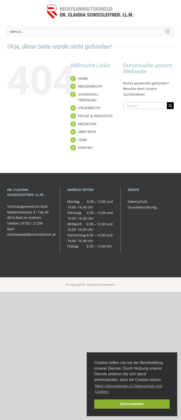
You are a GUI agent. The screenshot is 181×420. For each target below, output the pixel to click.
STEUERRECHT (89, 108)
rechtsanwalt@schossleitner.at (31, 234)
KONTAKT (85, 147)
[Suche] (170, 105)
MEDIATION (87, 124)
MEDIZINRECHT (90, 86)
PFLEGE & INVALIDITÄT (95, 116)
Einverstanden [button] (132, 404)
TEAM (82, 139)
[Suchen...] (145, 105)
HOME (83, 78)
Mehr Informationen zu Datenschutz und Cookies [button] (128, 389)
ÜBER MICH (87, 131)
